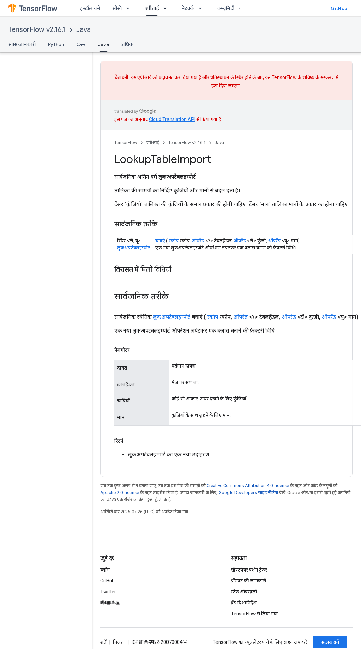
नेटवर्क (188, 8)
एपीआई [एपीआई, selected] (151, 8)
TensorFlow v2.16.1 (36, 29)
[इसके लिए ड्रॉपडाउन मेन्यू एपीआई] (167, 8)
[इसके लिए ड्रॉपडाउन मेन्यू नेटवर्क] (202, 8)
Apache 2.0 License (119, 492)
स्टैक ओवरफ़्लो (244, 591)
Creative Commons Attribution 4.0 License (248, 485)
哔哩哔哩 (110, 602)
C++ (81, 44)
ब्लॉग (105, 570)
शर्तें (103, 642)
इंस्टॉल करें (90, 8)
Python (56, 44)
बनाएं (160, 240)
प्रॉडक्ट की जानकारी (248, 581)
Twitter (108, 591)
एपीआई (152, 142)
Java (83, 29)
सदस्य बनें (330, 642)
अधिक (127, 44)
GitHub (339, 8)
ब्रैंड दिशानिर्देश (244, 602)
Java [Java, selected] (103, 44)
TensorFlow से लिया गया (254, 613)
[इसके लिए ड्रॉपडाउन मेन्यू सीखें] (130, 8)
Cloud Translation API (172, 119)
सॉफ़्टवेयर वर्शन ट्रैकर (249, 570)
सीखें (117, 8)
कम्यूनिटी (225, 8)
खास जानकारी (22, 44)
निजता (119, 642)
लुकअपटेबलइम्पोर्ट (133, 247)
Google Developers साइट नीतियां (248, 492)
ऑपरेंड (198, 240)
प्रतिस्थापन (219, 77)
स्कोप (174, 240)
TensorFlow (125, 142)
